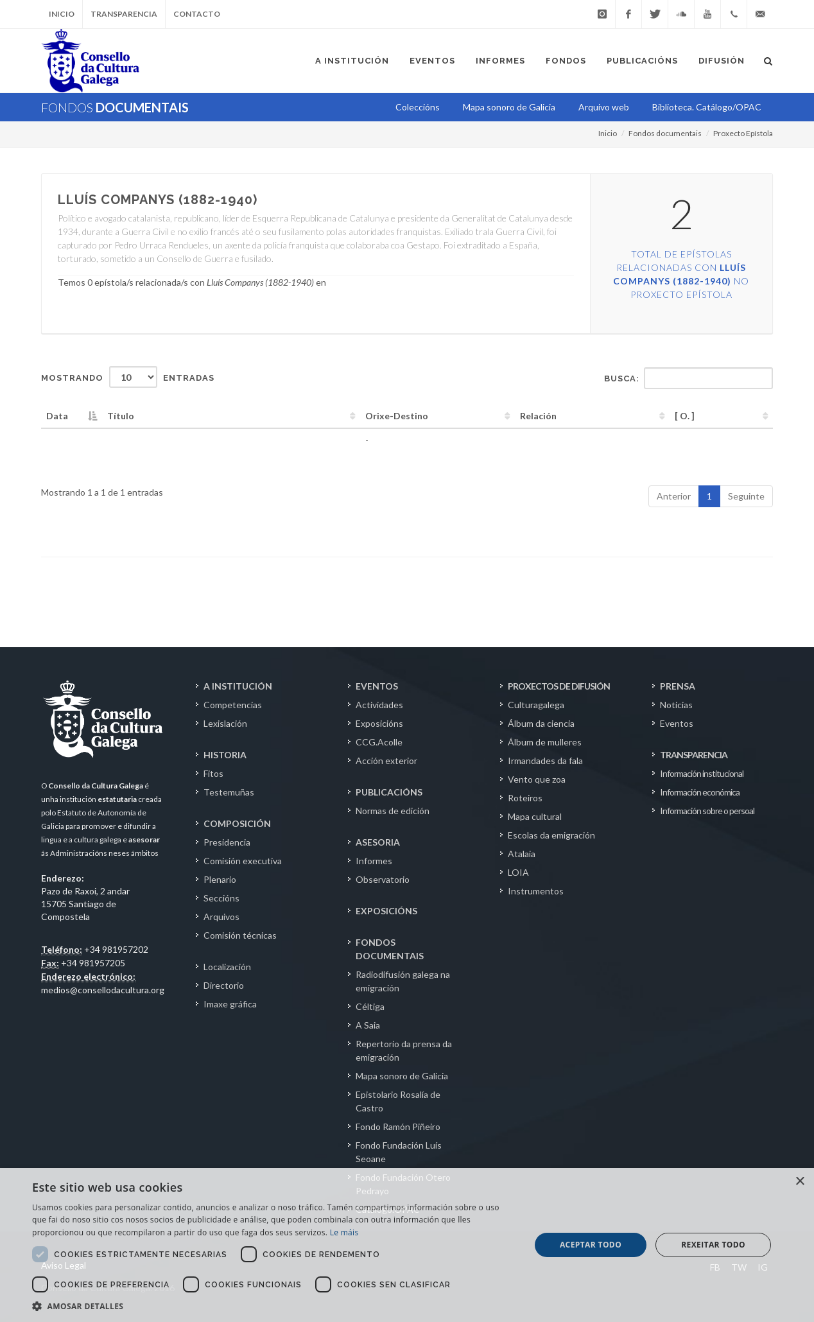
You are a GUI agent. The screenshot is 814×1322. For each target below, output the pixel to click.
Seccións (221, 897)
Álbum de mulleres (545, 741)
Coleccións (417, 106)
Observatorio (383, 879)
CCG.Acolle (379, 741)
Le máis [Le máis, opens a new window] (344, 1232)
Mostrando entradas (127, 377)
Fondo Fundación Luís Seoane (399, 1152)
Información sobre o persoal (707, 810)
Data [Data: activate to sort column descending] (57, 415)
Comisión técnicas (240, 935)
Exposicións (379, 723)
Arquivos (221, 916)
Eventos (676, 723)
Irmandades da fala (545, 760)
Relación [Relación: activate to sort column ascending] (538, 415)
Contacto (196, 14)
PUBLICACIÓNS (389, 792)
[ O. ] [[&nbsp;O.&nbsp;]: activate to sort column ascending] (685, 415)
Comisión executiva (243, 860)
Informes (374, 860)
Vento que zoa (537, 779)
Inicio (61, 14)
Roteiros (525, 797)
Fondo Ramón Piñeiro (398, 1126)
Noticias (676, 704)
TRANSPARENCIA (693, 754)
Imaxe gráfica (230, 1003)
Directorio (224, 985)
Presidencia (227, 842)
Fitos (213, 773)
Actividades (379, 704)
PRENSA (677, 686)
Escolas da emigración (551, 835)
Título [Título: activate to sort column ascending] (120, 415)
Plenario (220, 879)
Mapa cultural (535, 816)
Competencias (233, 704)
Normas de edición (392, 810)
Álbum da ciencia (541, 723)
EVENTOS (377, 686)
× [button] (799, 1182)
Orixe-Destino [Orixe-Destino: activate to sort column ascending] (396, 415)
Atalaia (521, 853)
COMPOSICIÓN (237, 823)
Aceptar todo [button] (590, 1244)
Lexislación (225, 723)
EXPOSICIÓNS (386, 910)
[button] (273, 1306)
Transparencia (124, 14)
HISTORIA (225, 754)
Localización (227, 966)
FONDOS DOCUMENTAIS (390, 949)
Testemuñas (229, 792)
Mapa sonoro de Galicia (402, 1075)
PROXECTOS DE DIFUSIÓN (559, 686)
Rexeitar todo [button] (713, 1244)
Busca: (688, 378)
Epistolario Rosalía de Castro (398, 1101)
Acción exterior (386, 760)
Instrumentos (536, 890)
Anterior (674, 496)
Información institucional (701, 773)
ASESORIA (378, 842)
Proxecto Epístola (743, 133)
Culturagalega (536, 704)
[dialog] (407, 1245)
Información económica (700, 792)
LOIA (518, 872)
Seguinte (746, 496)
